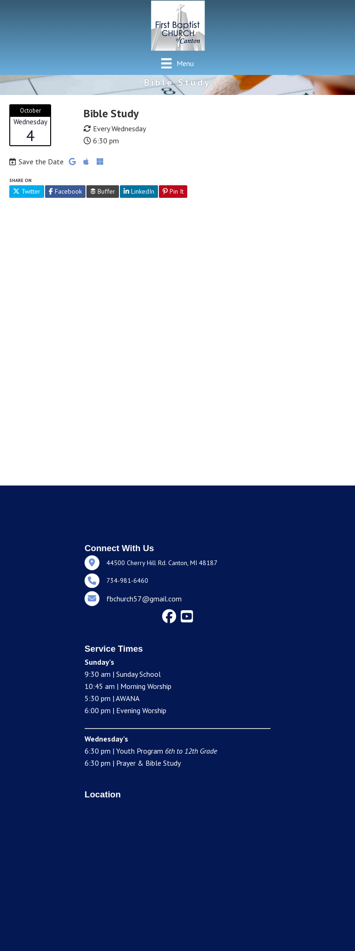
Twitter (26, 191)
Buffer (102, 191)
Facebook (65, 191)
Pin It (173, 191)
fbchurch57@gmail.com (144, 598)
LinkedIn (139, 191)
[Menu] (177, 63)
